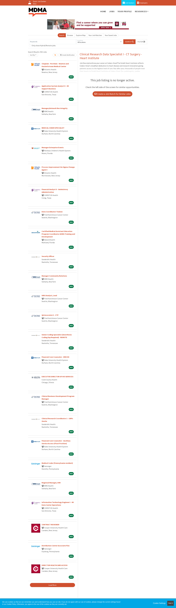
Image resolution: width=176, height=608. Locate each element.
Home (103, 11)
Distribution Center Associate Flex (55, 545)
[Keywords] (52, 41)
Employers (142, 2)
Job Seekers (128, 2)
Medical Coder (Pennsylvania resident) (57, 463)
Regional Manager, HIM (51, 483)
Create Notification (67, 55)
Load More (52, 585)
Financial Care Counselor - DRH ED (55, 357)
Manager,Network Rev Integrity (54, 108)
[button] (141, 41)
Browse (70, 35)
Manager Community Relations (54, 276)
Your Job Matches (95, 35)
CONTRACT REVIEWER (50, 524)
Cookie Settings (159, 603)
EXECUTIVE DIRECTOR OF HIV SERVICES (57, 376)
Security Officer (48, 256)
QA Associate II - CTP (50, 315)
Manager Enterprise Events (53, 147)
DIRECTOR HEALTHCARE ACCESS (54, 565)
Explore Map (81, 35)
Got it (170, 603)
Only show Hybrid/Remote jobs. (44, 45)
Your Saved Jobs (111, 35)
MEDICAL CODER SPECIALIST (53, 128)
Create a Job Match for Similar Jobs (112, 93)
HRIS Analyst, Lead (49, 295)
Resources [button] (141, 11)
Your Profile (125, 11)
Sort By (32, 55)
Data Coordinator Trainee (52, 212)
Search (61, 35)
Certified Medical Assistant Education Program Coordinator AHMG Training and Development (58, 234)
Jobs (111, 11)
